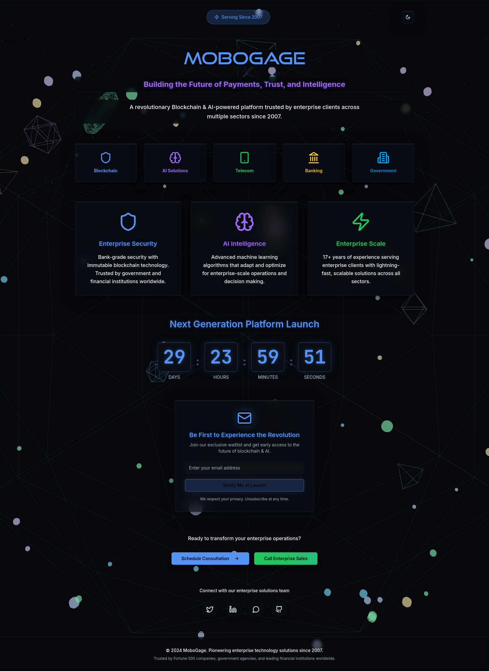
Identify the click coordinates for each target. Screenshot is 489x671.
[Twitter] (210, 609)
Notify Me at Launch (244, 485)
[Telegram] (256, 609)
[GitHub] (279, 609)
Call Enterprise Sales (285, 558)
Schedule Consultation (210, 558)
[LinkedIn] (233, 609)
